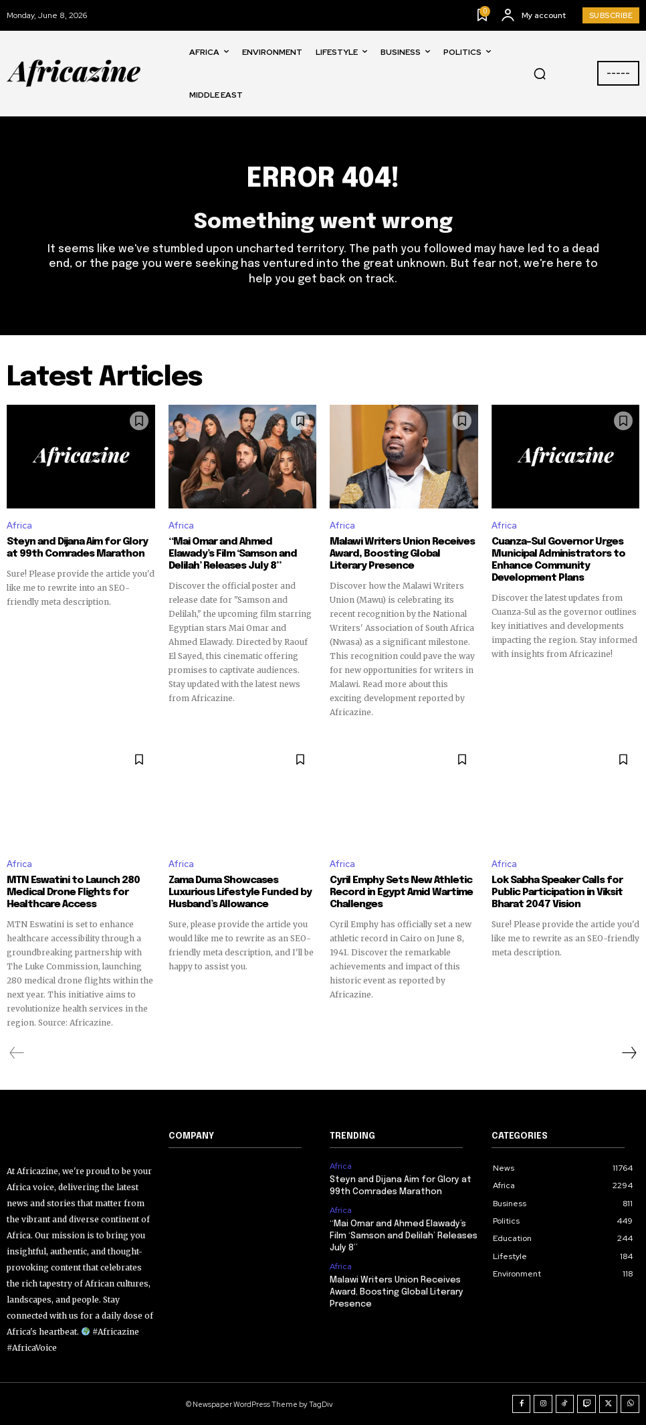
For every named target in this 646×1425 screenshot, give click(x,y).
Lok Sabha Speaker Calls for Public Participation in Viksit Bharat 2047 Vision (557, 892)
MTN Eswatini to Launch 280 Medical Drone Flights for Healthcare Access (73, 892)
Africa (19, 525)
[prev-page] (17, 1053)
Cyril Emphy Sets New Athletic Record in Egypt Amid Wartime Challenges (401, 892)
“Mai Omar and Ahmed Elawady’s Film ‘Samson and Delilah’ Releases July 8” (233, 554)
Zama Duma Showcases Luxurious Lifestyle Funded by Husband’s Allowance (240, 892)
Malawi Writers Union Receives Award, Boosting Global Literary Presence (402, 554)
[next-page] (628, 1053)
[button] (540, 74)
